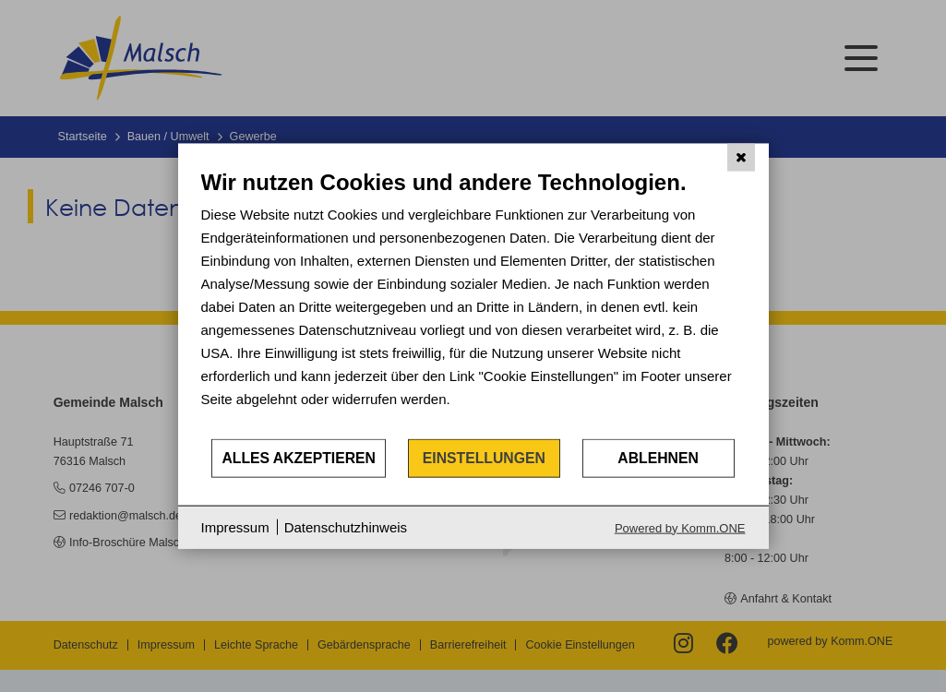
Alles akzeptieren (299, 458)
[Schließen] (741, 158)
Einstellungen (484, 458)
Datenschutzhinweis (345, 527)
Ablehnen (658, 458)
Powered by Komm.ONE (680, 527)
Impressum (235, 527)
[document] (473, 303)
